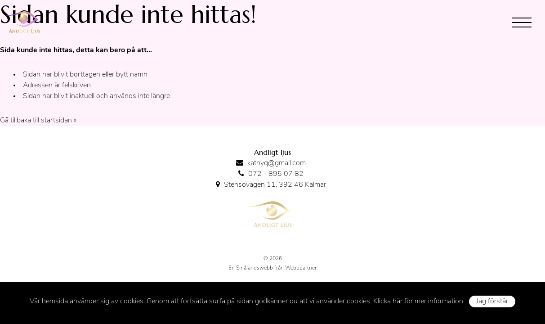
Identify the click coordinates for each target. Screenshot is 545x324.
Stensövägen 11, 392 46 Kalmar (275, 185)
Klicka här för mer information (418, 301)
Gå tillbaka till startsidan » (38, 120)
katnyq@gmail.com (276, 163)
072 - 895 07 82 (276, 174)
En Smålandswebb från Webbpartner (272, 268)
